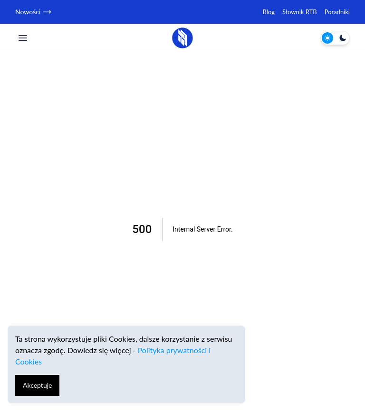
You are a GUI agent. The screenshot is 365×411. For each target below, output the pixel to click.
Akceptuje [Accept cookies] (37, 385)
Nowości (32, 12)
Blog (269, 12)
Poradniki (337, 12)
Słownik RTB (299, 12)
